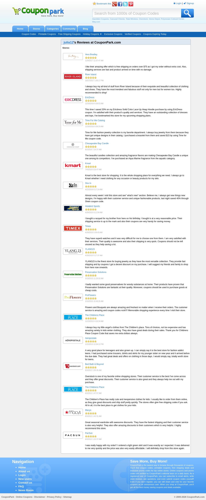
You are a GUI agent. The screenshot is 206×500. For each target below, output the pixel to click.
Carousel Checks (117, 19)
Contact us (25, 482)
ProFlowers (90, 295)
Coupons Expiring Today (154, 34)
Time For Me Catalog (95, 120)
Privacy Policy (54, 497)
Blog (85, 28)
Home (20, 28)
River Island (90, 74)
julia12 (69, 42)
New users (25, 478)
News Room (26, 490)
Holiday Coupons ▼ (92, 34)
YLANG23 (90, 249)
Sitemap (67, 497)
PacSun (89, 433)
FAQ (21, 486)
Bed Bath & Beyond (94, 364)
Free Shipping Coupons (69, 34)
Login (22, 474)
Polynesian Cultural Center (172, 19)
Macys (88, 410)
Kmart (88, 163)
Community (69, 28)
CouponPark (7, 497)
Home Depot (154, 19)
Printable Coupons (47, 34)
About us (24, 471)
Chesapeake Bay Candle (97, 143)
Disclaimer (39, 497)
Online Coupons (24, 497)
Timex (88, 226)
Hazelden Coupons (100, 19)
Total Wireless (132, 19)
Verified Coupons (133, 34)
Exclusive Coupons (113, 34)
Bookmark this (104, 3)
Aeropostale (91, 338)
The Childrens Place (94, 315)
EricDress (89, 97)
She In (88, 183)
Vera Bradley (91, 54)
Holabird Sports (92, 206)
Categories (53, 28)
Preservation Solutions (95, 272)
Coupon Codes (29, 34)
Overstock (143, 19)
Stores (36, 28)
